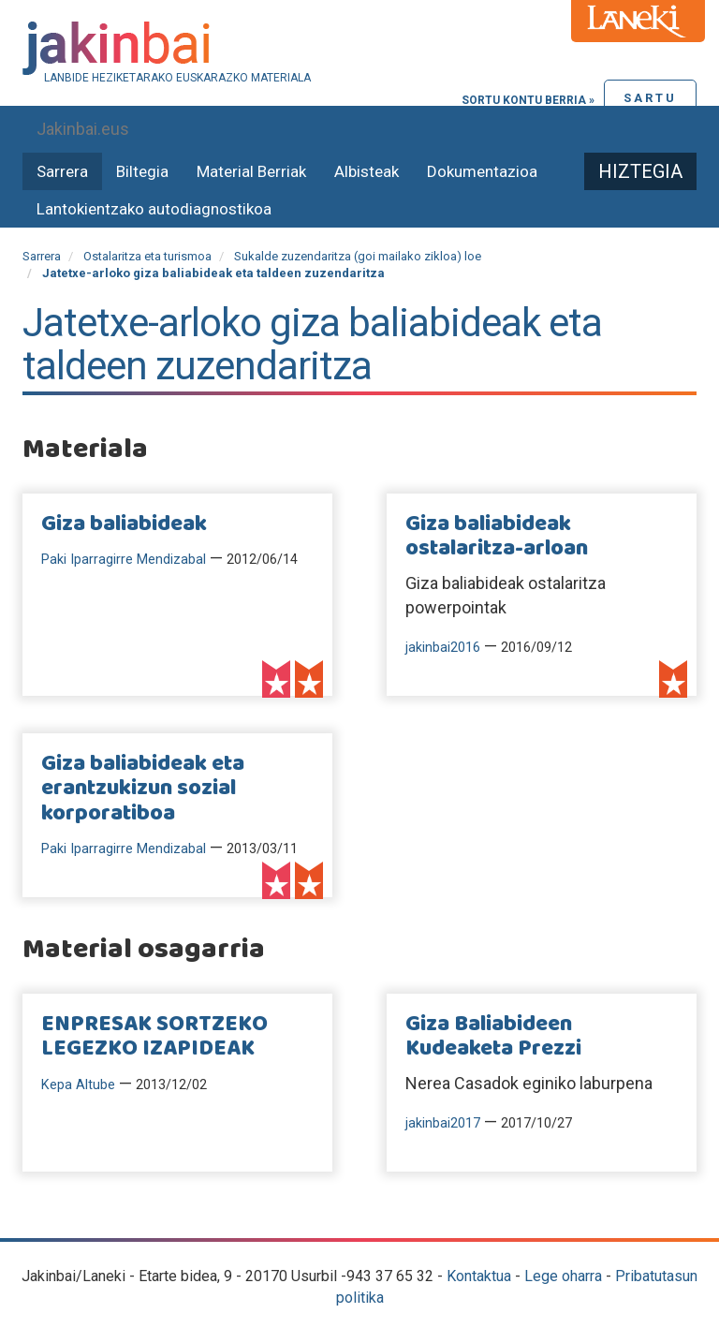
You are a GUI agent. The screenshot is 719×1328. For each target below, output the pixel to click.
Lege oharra (563, 1276)
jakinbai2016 (442, 648)
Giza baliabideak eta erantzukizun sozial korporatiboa (142, 789)
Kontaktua (479, 1276)
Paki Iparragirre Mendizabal (123, 560)
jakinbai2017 (442, 1123)
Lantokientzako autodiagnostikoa (154, 208)
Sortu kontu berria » (528, 100)
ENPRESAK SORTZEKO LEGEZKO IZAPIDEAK (154, 1037)
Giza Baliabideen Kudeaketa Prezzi (493, 1037)
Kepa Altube (78, 1085)
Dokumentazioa (482, 171)
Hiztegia (640, 171)
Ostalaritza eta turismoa (147, 256)
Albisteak (366, 171)
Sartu (650, 98)
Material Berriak (251, 171)
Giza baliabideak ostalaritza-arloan (496, 537)
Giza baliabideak (124, 524)
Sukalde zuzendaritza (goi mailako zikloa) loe (357, 256)
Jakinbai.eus (83, 129)
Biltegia (142, 171)
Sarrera (62, 171)
